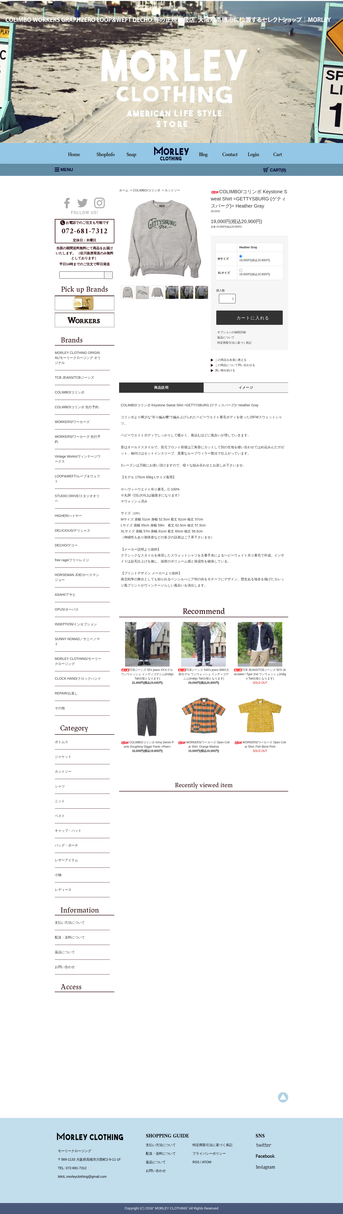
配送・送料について (81, 938)
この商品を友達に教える (231, 360)
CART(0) (274, 170)
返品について (225, 337)
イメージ (246, 387)
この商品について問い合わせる (235, 365)
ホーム (123, 190)
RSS (195, 1162)
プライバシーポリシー (209, 1153)
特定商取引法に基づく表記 (234, 342)
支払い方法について (81, 923)
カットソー (172, 190)
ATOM (206, 1162)
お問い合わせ (81, 967)
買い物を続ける (225, 370)
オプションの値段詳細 (231, 332)
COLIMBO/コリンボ (146, 190)
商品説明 (161, 387)
